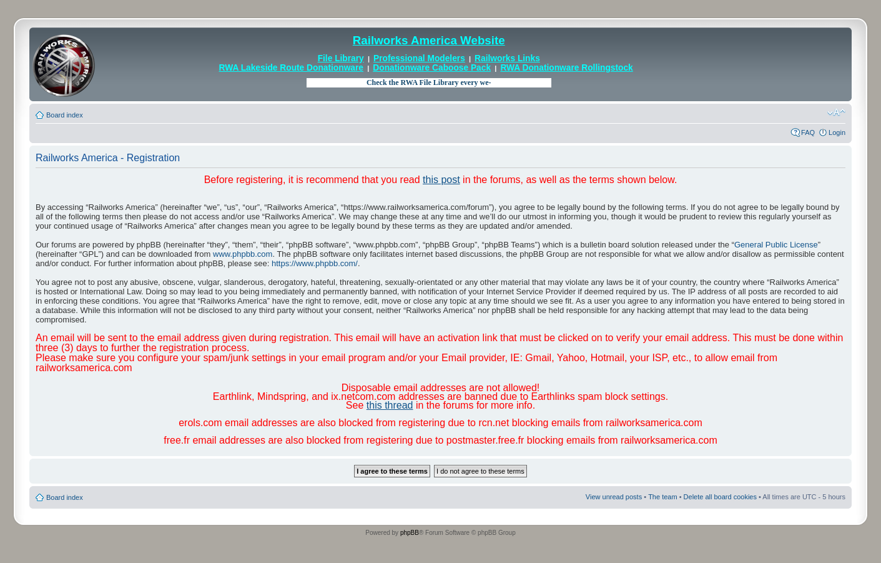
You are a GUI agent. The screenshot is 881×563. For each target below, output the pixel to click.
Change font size (836, 112)
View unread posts (614, 497)
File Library (341, 58)
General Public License (776, 244)
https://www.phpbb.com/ (315, 263)
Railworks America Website (429, 40)
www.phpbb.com (242, 254)
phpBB (409, 532)
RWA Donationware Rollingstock (566, 67)
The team (662, 497)
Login (837, 132)
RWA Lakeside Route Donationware (291, 67)
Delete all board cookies (720, 497)
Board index (64, 115)
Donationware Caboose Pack (432, 67)
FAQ (808, 132)
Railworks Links (507, 58)
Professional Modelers (419, 58)
